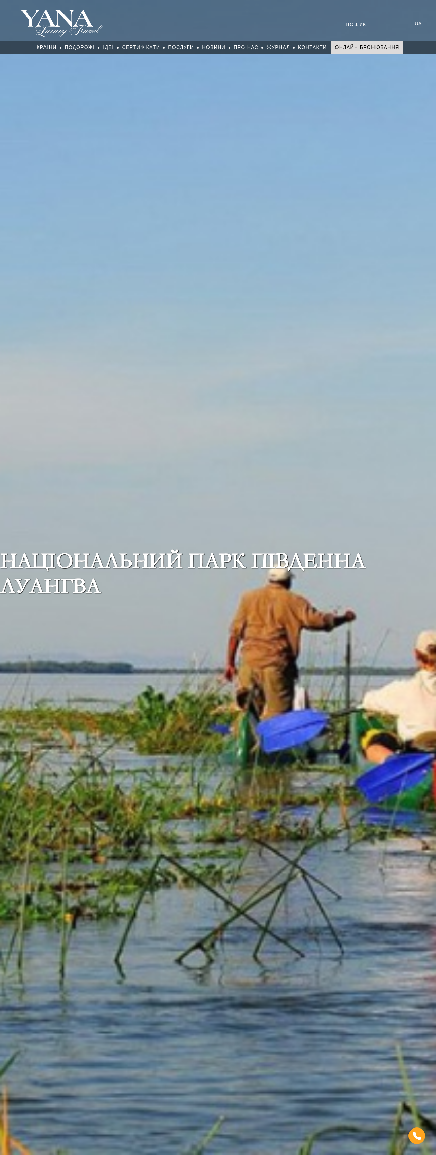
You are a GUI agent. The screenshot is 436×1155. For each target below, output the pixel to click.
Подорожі (80, 47)
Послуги (181, 47)
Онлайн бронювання (367, 47)
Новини (213, 47)
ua (418, 23)
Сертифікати (141, 47)
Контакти (312, 47)
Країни (46, 47)
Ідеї (108, 47)
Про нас (246, 47)
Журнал (278, 47)
